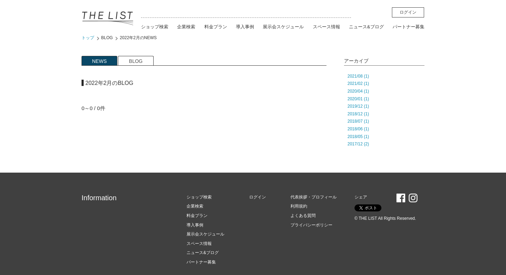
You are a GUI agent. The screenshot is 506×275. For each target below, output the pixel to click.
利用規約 (298, 206)
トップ (88, 37)
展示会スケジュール (283, 26)
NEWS (99, 61)
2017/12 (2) (358, 144)
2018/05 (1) (358, 136)
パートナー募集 (408, 26)
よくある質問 (303, 215)
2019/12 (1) (358, 106)
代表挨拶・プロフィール (313, 197)
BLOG (107, 37)
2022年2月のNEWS (138, 37)
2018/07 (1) (358, 121)
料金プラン (215, 26)
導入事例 (245, 26)
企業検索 (186, 26)
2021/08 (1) (358, 76)
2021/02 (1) (358, 83)
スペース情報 (326, 26)
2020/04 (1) (358, 91)
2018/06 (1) (358, 128)
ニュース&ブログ (366, 26)
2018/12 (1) (358, 113)
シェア (360, 197)
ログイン (408, 12)
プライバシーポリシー (311, 225)
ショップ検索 (154, 26)
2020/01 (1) (358, 98)
